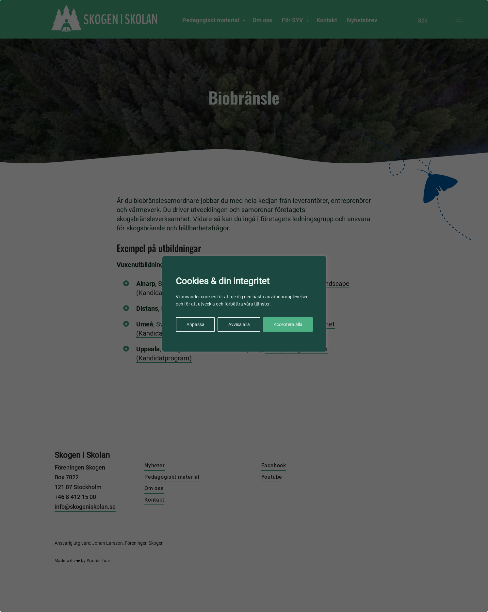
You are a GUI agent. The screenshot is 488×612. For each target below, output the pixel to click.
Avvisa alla (239, 324)
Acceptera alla (288, 324)
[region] (244, 306)
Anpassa (195, 324)
